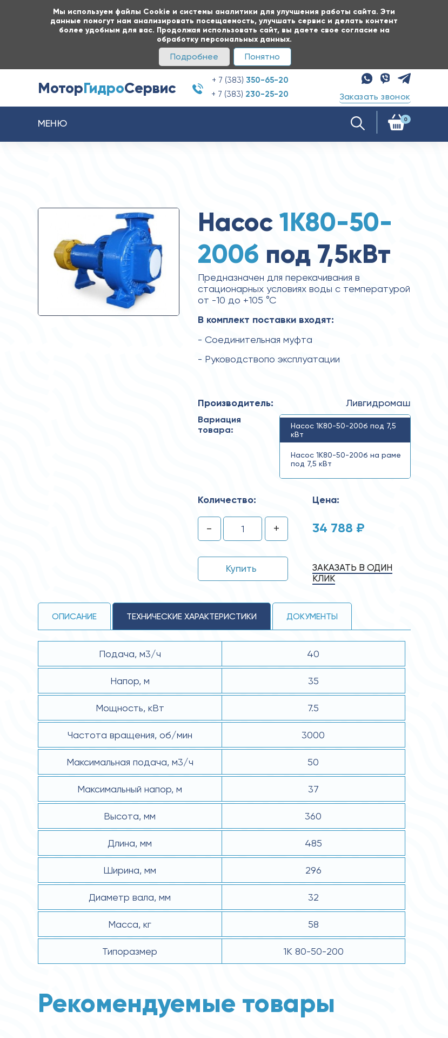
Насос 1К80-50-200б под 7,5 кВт (343, 430)
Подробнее (194, 56)
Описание (74, 616)
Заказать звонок (375, 96)
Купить (241, 568)
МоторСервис (107, 88)
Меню (53, 123)
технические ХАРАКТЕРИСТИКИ (191, 616)
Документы (312, 616)
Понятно (262, 56)
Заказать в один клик (352, 573)
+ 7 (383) (250, 80)
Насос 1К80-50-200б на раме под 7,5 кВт (346, 459)
